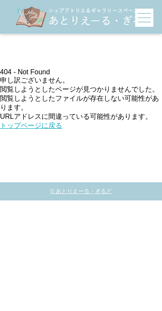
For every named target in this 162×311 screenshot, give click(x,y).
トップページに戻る (31, 125)
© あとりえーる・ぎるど (81, 191)
